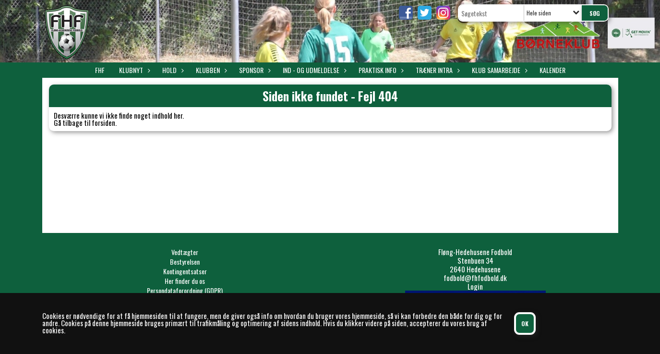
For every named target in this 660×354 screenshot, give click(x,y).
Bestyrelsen (185, 261)
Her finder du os (185, 281)
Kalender (552, 70)
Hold (171, 70)
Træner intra (436, 70)
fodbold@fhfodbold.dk (475, 277)
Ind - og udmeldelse (313, 70)
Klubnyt (133, 70)
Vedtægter (184, 252)
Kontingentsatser (185, 271)
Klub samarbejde (498, 70)
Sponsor (253, 70)
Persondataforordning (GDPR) (185, 290)
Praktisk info (380, 70)
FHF (100, 70)
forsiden (103, 122)
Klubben (210, 70)
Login (475, 286)
